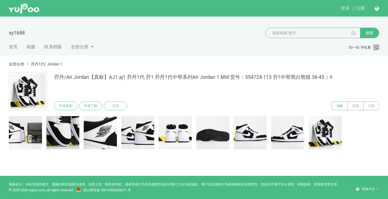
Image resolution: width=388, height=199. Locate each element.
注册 (360, 8)
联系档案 (53, 46)
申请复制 (65, 106)
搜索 (369, 33)
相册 (31, 46)
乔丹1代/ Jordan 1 (46, 64)
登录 (345, 8)
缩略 (339, 106)
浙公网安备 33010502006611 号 (103, 190)
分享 (115, 106)
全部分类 (79, 46)
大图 (371, 106)
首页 (13, 46)
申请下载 (90, 106)
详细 (355, 106)
